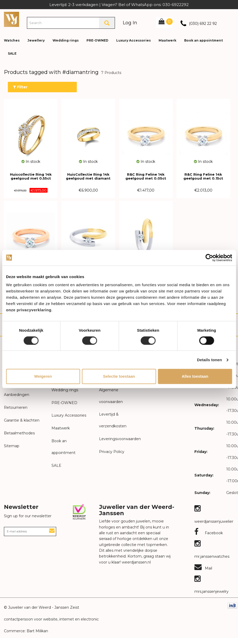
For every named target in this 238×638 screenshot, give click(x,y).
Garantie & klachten (21, 420)
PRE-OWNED (97, 40)
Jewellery (36, 40)
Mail (203, 568)
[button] (230, 36)
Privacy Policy (111, 451)
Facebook (208, 533)
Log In (130, 23)
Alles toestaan (195, 376)
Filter (20, 87)
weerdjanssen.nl (136, 562)
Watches (12, 40)
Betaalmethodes (19, 433)
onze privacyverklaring (28, 310)
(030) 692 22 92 (203, 23)
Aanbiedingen (16, 394)
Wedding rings (66, 40)
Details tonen (209, 360)
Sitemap (11, 446)
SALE (12, 53)
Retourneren (15, 407)
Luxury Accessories (133, 40)
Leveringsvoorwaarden (120, 438)
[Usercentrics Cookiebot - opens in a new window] (209, 258)
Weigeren (43, 376)
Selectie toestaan (119, 376)
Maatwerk (167, 40)
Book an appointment (203, 40)
